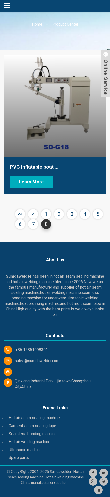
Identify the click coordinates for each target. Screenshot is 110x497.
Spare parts (19, 457)
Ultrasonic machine (25, 449)
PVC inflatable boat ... (34, 167)
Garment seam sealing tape (32, 425)
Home (37, 24)
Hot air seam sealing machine (34, 417)
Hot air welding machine (29, 441)
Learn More (31, 181)
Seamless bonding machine (33, 433)
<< (20, 214)
